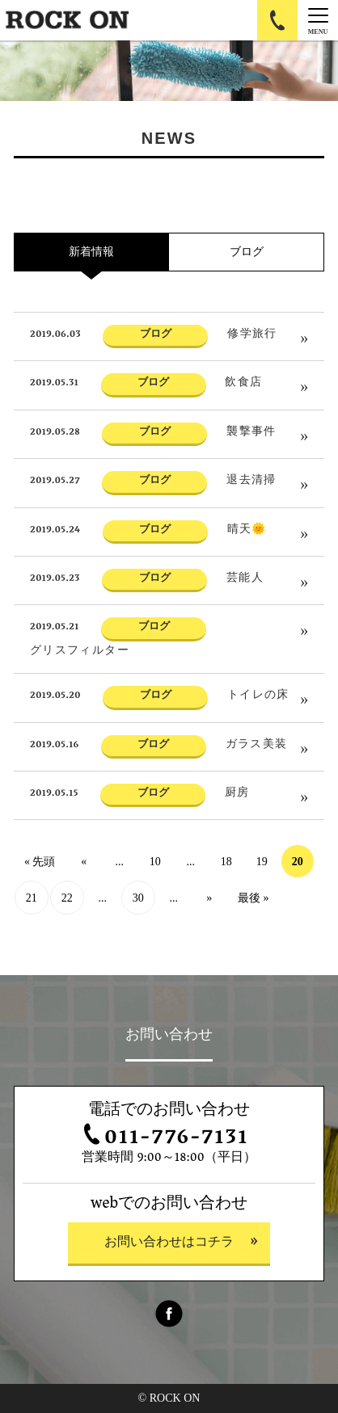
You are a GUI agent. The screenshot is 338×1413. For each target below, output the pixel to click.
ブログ (247, 252)
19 (262, 862)
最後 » (253, 898)
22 (67, 898)
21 (31, 898)
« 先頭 (40, 862)
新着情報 (91, 252)
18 (226, 862)
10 (155, 862)
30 (138, 898)
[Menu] (318, 20)
